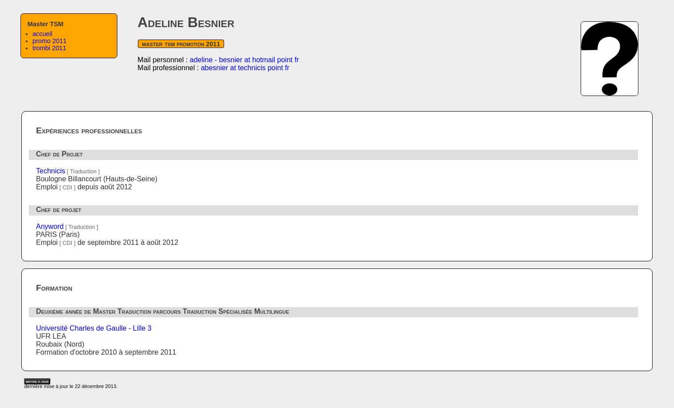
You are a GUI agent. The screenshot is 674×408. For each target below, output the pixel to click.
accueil (42, 33)
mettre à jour (37, 381)
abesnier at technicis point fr (245, 68)
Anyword (50, 226)
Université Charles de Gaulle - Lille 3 (94, 328)
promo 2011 (49, 40)
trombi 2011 (49, 48)
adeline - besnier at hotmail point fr (244, 60)
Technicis (50, 171)
